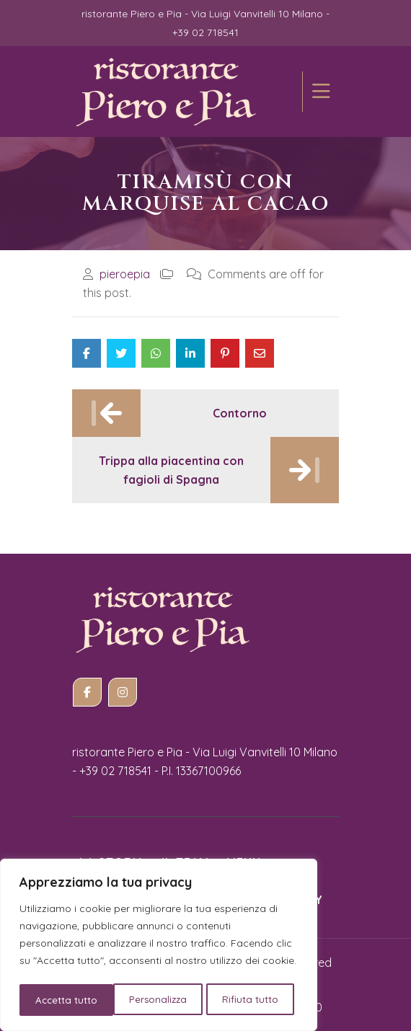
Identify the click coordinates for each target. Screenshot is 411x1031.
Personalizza (64, 1000)
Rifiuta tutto (157, 1000)
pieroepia (125, 274)
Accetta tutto (252, 1000)
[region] (158, 946)
